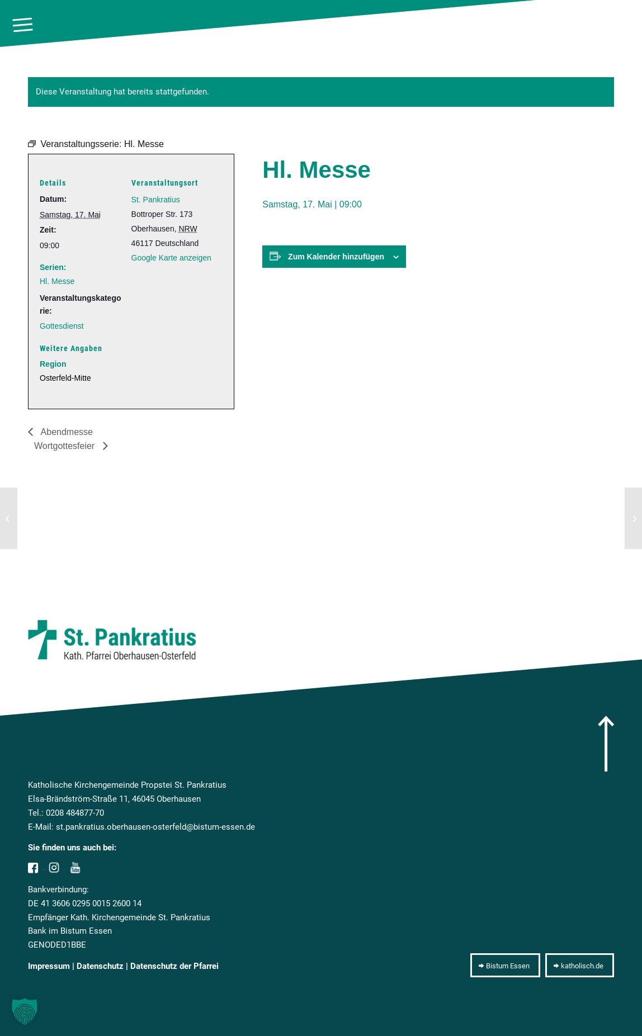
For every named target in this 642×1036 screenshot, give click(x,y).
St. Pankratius (155, 199)
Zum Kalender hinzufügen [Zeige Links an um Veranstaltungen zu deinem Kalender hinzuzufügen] (336, 256)
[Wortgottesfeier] (633, 518)
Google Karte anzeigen (171, 257)
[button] (24, 1011)
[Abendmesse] (8, 518)
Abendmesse (66, 432)
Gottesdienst (62, 325)
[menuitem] (23, 25)
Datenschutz (100, 966)
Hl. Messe (57, 281)
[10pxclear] (626, 25)
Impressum (49, 966)
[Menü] (23, 25)
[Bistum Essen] (505, 965)
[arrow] (606, 744)
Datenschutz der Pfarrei (174, 966)
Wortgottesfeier (65, 446)
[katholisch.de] (579, 965)
